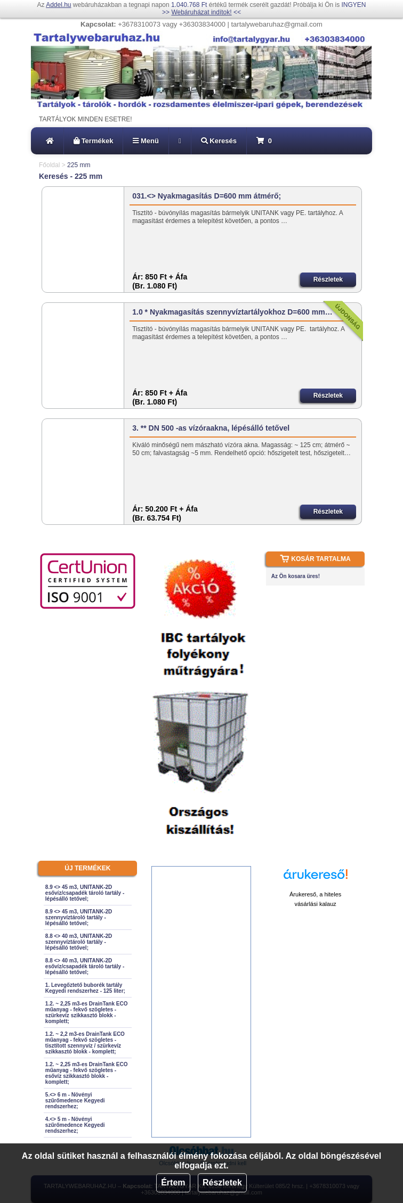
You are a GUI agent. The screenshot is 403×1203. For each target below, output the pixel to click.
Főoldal (49, 165)
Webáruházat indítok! (201, 12)
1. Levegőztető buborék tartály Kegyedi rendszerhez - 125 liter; (85, 988)
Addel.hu (58, 5)
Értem (173, 1182)
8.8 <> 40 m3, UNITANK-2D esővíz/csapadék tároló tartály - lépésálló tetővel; (84, 966)
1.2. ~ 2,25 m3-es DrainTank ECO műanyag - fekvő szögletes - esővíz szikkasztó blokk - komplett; (86, 1073)
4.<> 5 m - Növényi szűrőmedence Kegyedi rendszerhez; (75, 1125)
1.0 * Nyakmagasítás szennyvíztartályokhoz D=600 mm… (232, 312)
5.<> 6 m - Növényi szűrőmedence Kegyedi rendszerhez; (75, 1100)
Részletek (222, 1182)
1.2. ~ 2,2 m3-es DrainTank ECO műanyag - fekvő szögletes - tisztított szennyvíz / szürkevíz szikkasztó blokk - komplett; (85, 1042)
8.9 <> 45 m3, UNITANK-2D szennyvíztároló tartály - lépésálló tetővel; (78, 917)
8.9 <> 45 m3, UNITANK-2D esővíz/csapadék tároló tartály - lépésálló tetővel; (84, 893)
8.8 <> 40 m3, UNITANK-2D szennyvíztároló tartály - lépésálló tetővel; (78, 942)
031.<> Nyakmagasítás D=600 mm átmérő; (206, 196)
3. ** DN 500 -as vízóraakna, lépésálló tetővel (210, 428)
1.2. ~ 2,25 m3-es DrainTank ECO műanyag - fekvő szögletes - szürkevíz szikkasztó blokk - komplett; (86, 1012)
